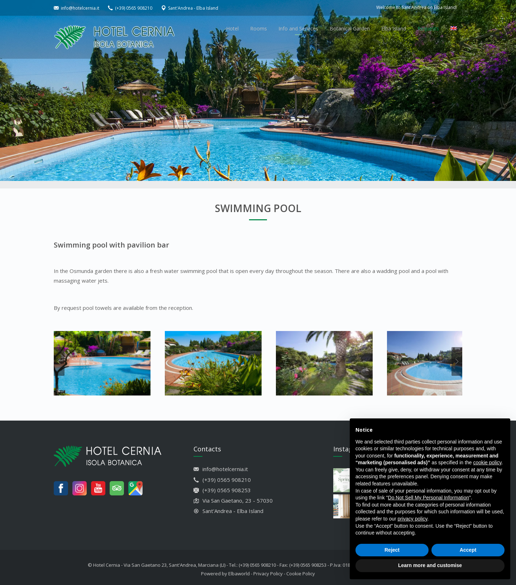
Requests (428, 28)
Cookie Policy (300, 570)
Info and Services (298, 28)
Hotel (232, 28)
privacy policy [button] (412, 519)
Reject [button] (392, 550)
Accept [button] (468, 550)
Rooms (258, 28)
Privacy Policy (268, 570)
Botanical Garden (350, 28)
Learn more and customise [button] (430, 565)
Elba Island (393, 28)
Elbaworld (239, 570)
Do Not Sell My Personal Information (428, 497)
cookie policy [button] (487, 462)
